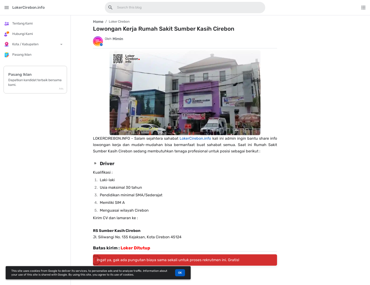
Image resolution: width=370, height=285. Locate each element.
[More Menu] (363, 7)
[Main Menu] (6, 7)
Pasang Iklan (20, 74)
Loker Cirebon (119, 22)
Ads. (61, 88)
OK (180, 272)
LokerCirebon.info (195, 138)
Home (98, 21)
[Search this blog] (110, 7)
